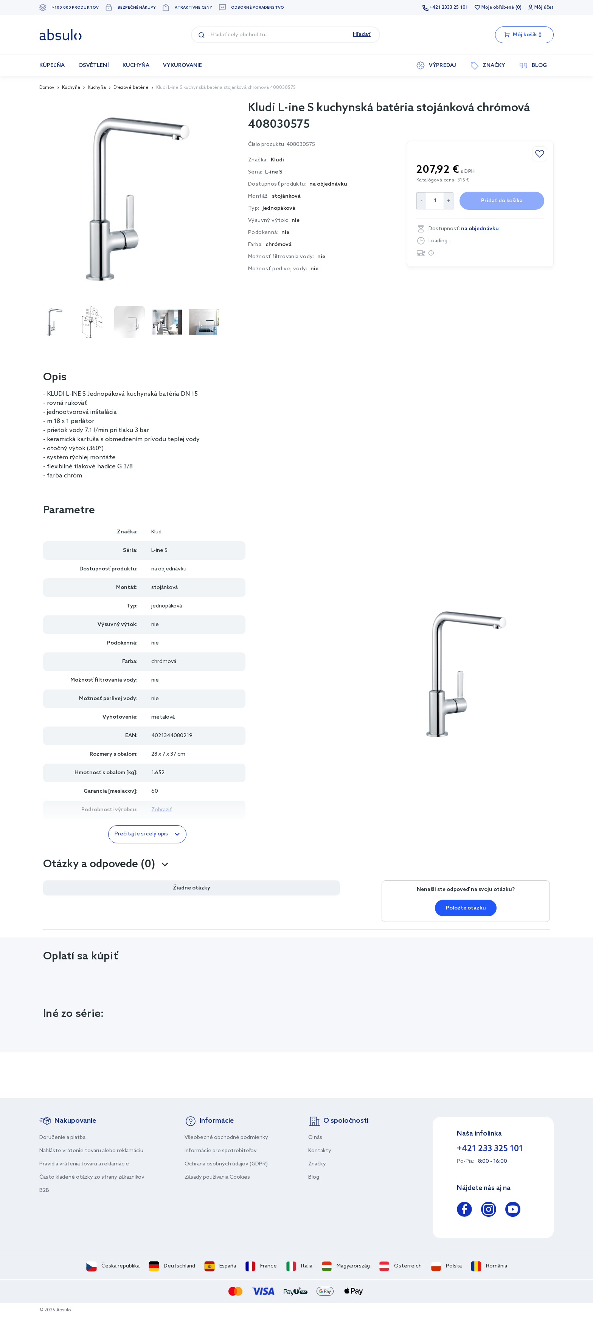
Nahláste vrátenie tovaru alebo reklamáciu (91, 1151)
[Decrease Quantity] (421, 200)
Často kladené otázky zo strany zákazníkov (91, 1177)
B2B (44, 1190)
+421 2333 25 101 (448, 7)
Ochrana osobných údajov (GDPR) (226, 1164)
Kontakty (319, 1151)
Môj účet (544, 7)
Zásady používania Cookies (217, 1177)
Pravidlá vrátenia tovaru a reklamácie (84, 1164)
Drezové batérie (131, 87)
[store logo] (60, 34)
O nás (315, 1137)
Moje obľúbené (497, 7)
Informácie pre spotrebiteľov (221, 1151)
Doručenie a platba (62, 1137)
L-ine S (274, 172)
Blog (313, 1177)
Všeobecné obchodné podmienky (226, 1137)
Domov (46, 87)
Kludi (157, 532)
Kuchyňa (71, 87)
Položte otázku (466, 908)
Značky (317, 1164)
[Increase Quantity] (448, 200)
